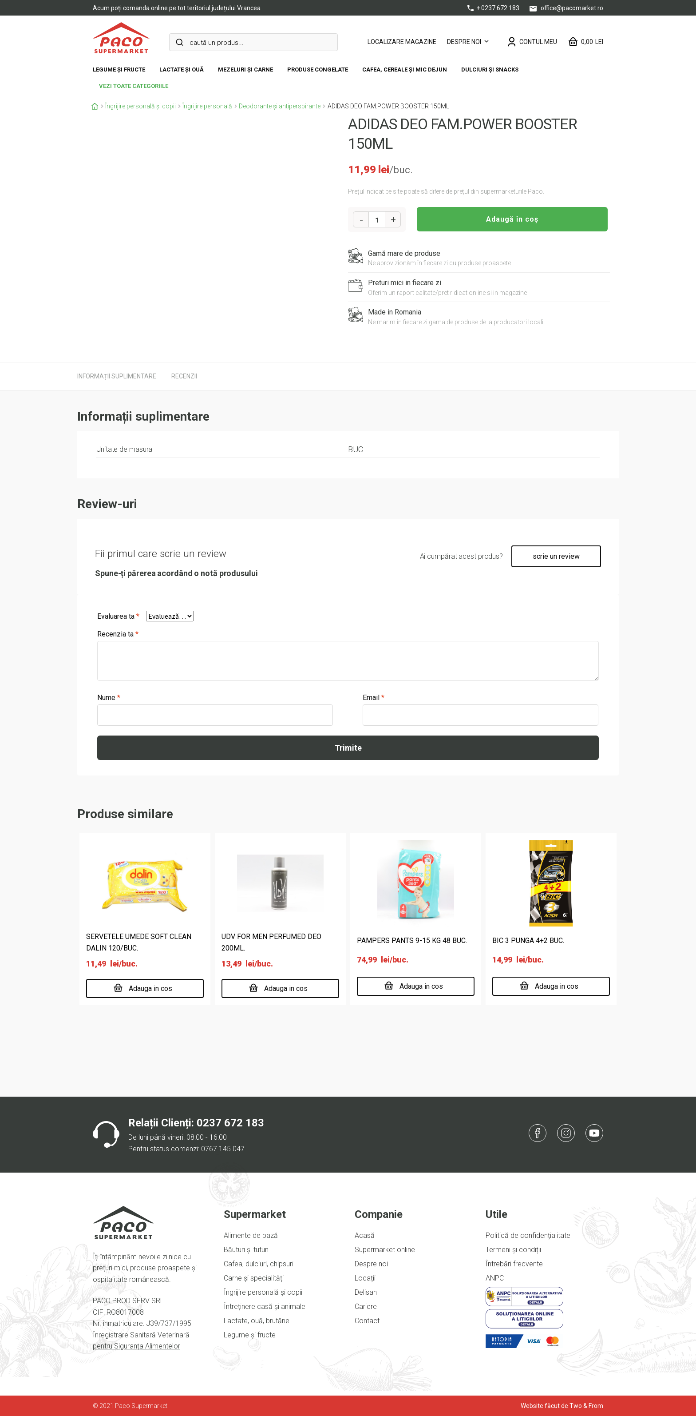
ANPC (495, 1278)
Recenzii (184, 376)
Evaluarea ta (118, 616)
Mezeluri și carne (245, 69)
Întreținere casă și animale (264, 1306)
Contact (367, 1321)
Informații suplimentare (116, 376)
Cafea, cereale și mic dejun (404, 69)
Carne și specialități (254, 1278)
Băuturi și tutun (246, 1249)
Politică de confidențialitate (528, 1235)
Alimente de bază (251, 1235)
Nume (108, 697)
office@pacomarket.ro (566, 8)
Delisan (366, 1292)
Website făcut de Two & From (562, 1405)
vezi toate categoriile (133, 86)
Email (373, 697)
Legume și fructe (119, 69)
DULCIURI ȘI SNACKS (489, 69)
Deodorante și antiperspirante (279, 106)
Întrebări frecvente (514, 1264)
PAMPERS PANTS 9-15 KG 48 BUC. (412, 940)
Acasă (365, 1235)
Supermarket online (385, 1249)
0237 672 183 (230, 1123)
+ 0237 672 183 (494, 8)
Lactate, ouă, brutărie (256, 1321)
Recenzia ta (117, 634)
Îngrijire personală (207, 106)
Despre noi (464, 41)
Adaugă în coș (512, 219)
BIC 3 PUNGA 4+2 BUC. (528, 940)
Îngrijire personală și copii (140, 106)
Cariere (366, 1306)
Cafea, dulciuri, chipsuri (258, 1264)
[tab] (116, 376)
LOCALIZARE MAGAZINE (402, 41)
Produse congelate (317, 69)
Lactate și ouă (181, 69)
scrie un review (556, 556)
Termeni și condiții (513, 1249)
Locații (365, 1278)
